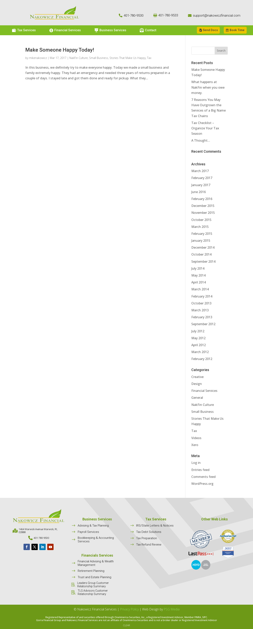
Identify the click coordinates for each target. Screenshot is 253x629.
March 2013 (200, 310)
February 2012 (201, 359)
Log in (196, 462)
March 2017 (200, 171)
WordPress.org (202, 483)
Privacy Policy (129, 609)
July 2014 (197, 268)
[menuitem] (24, 30)
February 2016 (201, 199)
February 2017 (201, 178)
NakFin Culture (78, 58)
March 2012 (200, 352)
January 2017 (200, 185)
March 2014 (200, 289)
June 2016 (198, 192)
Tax (149, 58)
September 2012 (203, 324)
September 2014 (203, 261)
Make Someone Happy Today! (59, 50)
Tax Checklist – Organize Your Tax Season (205, 128)
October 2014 (201, 254)
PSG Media (171, 609)
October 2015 (201, 220)
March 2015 (200, 227)
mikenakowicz (38, 58)
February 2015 (201, 233)
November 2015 (203, 212)
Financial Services (204, 390)
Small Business (98, 58)
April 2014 (198, 282)
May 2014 (198, 275)
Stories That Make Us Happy (128, 58)
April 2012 (198, 345)
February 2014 (201, 296)
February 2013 (201, 317)
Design (196, 384)
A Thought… (200, 140)
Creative (197, 377)
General (197, 397)
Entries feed (200, 470)
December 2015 (202, 206)
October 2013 (201, 303)
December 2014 (202, 247)
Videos (196, 438)
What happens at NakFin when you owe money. (208, 87)
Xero (194, 445)
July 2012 (197, 331)
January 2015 (200, 240)
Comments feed (203, 477)
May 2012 (198, 338)
